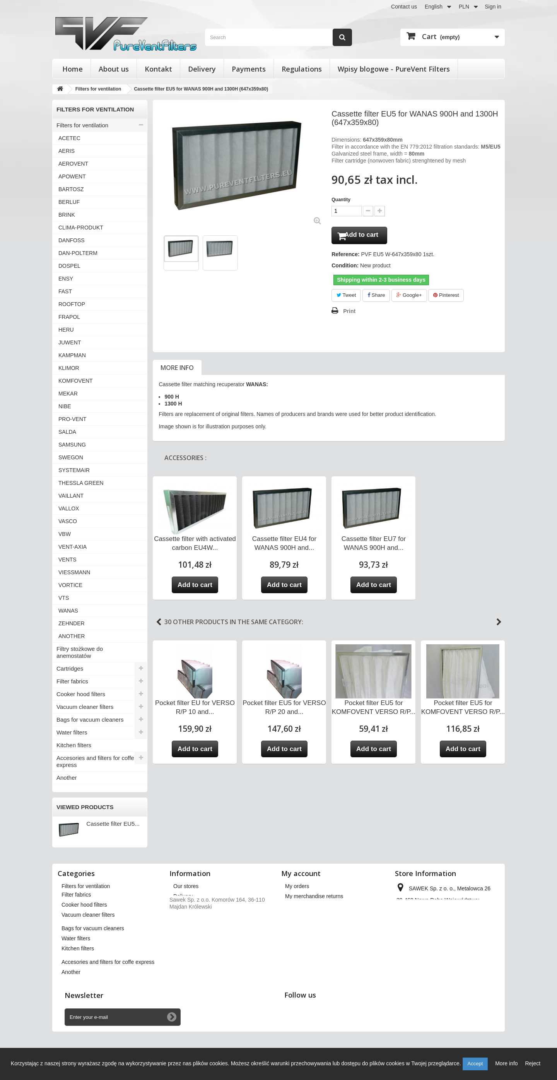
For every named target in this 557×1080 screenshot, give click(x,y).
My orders (297, 886)
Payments (249, 69)
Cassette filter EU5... (113, 823)
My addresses (302, 916)
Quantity (340, 199)
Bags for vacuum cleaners (89, 719)
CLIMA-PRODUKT (80, 227)
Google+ (409, 297)
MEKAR (68, 393)
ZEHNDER (71, 623)
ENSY (65, 279)
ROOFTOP (71, 304)
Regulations (302, 69)
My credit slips (302, 906)
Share (376, 297)
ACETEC (69, 138)
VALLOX (68, 508)
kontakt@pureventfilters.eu (456, 940)
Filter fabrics (72, 681)
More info (177, 369)
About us (114, 69)
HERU (66, 330)
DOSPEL (69, 266)
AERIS (66, 151)
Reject (532, 1063)
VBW (64, 534)
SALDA (67, 432)
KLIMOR (68, 368)
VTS (63, 598)
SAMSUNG (72, 445)
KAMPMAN (72, 355)
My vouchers (300, 936)
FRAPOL (69, 317)
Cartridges (69, 668)
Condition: (345, 267)
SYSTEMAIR (74, 470)
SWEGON (70, 457)
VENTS (67, 559)
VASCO (67, 521)
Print (349, 313)
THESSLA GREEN (81, 483)
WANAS (68, 611)
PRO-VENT (72, 419)
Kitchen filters (73, 745)
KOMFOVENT (75, 381)
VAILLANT (71, 496)
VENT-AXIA (72, 547)
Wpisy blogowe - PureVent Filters (394, 69)
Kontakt (158, 69)
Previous (158, 624)
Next (499, 624)
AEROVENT (73, 164)
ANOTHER (71, 636)
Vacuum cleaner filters (84, 706)
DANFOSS (71, 240)
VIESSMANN (74, 572)
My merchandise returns (314, 896)
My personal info (305, 926)
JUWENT (69, 342)
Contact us (404, 6)
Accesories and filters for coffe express (95, 761)
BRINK (66, 215)
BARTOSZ (71, 189)
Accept (475, 1063)
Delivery (202, 69)
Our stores (185, 886)
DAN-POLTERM (77, 253)
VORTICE (70, 585)
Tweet (346, 297)
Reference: (345, 256)
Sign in (493, 6)
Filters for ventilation (82, 125)
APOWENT (72, 176)
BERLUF (69, 202)
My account (301, 873)
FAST (65, 291)
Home (72, 69)
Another (66, 777)
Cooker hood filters (80, 694)
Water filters (71, 732)
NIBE (64, 406)
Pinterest (446, 297)
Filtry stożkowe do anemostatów (79, 652)
